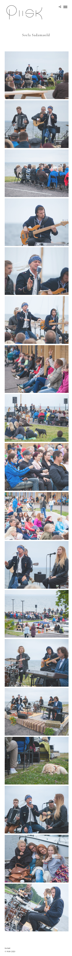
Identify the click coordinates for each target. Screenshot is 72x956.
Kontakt (7, 948)
